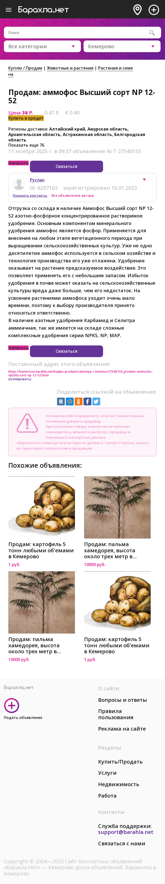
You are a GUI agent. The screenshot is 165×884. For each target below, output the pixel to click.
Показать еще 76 (26, 145)
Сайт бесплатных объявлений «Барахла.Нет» (73, 864)
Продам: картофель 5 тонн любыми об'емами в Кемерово (41, 550)
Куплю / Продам (25, 68)
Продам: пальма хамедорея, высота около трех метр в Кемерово (109, 550)
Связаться (66, 166)
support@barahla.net (125, 831)
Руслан (37, 180)
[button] (147, 180)
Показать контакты (30, 195)
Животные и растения (70, 68)
